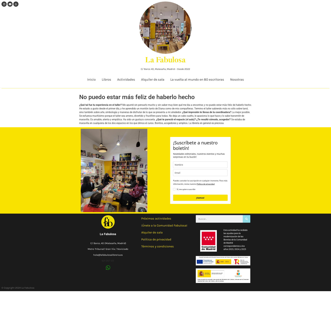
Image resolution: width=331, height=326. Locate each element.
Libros (106, 80)
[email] (200, 173)
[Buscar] (246, 219)
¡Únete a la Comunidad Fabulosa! (164, 225)
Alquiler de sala (152, 80)
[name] (200, 164)
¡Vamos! (200, 197)
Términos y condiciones (157, 246)
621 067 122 (108, 260)
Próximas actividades (156, 218)
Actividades (126, 80)
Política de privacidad (206, 184)
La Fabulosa (165, 60)
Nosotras (237, 80)
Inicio (91, 80)
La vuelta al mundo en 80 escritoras (197, 80)
